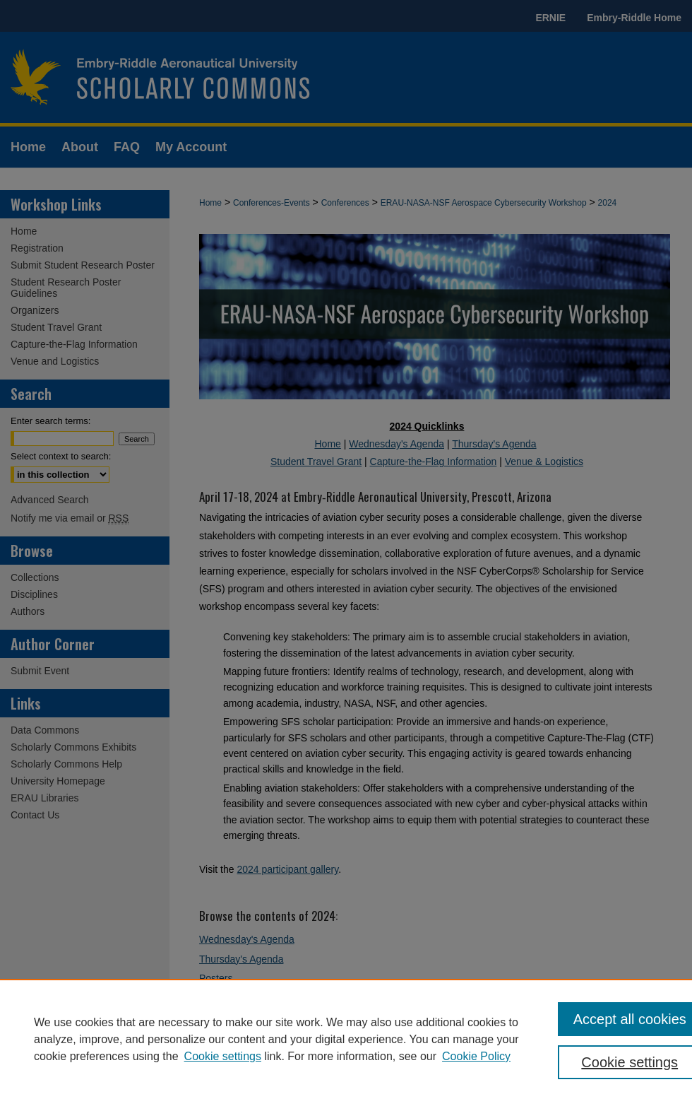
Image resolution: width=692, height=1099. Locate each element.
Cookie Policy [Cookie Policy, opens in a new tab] (476, 1056)
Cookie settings (222, 1056)
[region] (346, 1039)
